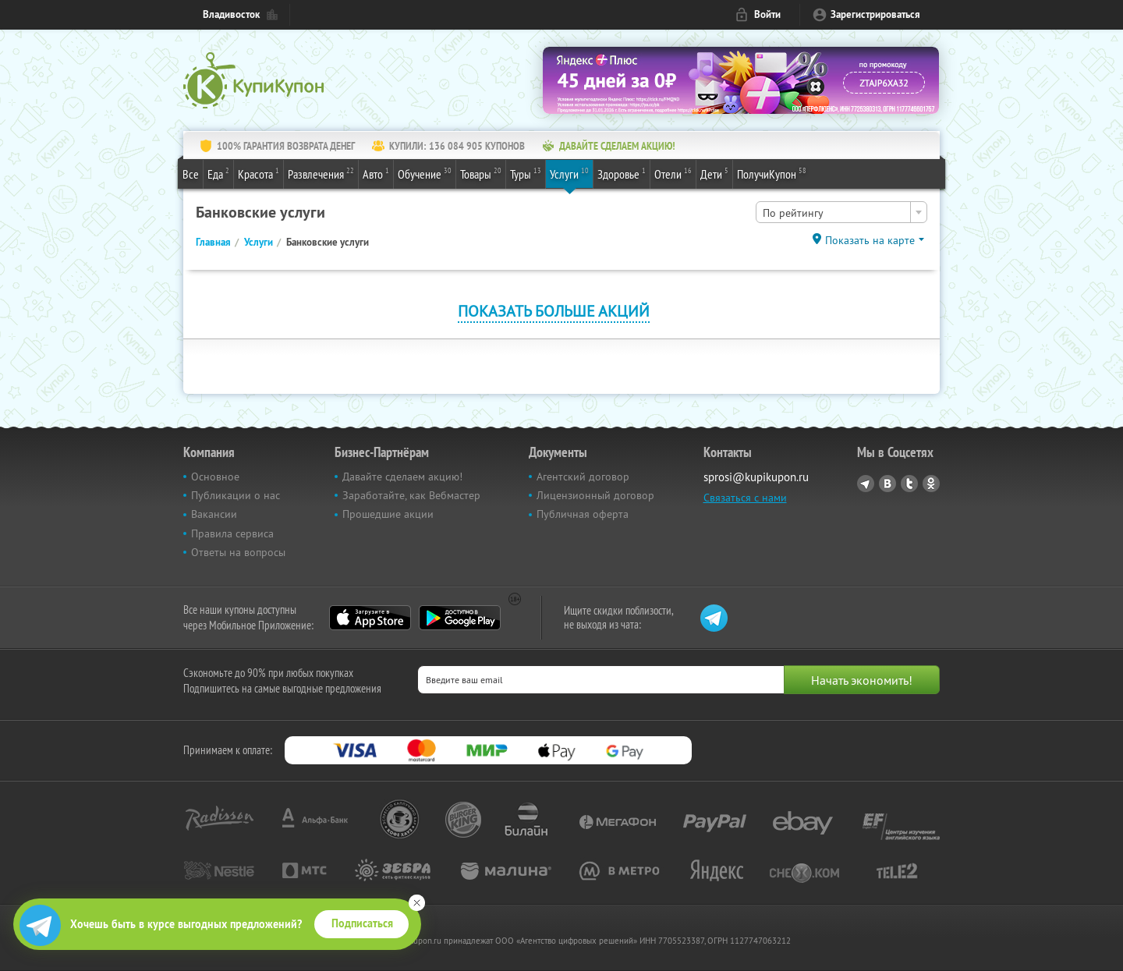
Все (190, 174)
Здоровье (621, 173)
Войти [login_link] (767, 14)
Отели (673, 173)
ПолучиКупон (771, 173)
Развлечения (321, 173)
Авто (376, 173)
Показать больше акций (554, 311)
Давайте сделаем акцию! (402, 477)
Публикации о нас (235, 495)
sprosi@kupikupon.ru (756, 477)
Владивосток (231, 14)
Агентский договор (583, 477)
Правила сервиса (232, 533)
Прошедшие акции (388, 514)
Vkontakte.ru (887, 483)
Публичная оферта (583, 514)
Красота (258, 173)
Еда (218, 173)
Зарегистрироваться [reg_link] (875, 14)
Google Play (460, 617)
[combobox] (841, 212)
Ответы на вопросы (238, 552)
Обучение (425, 173)
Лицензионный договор (595, 495)
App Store (370, 617)
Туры (525, 173)
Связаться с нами (745, 498)
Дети (714, 173)
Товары (480, 173)
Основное (215, 477)
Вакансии (214, 514)
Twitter (909, 483)
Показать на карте (870, 240)
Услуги (569, 173)
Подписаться (362, 923)
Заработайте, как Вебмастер (411, 495)
